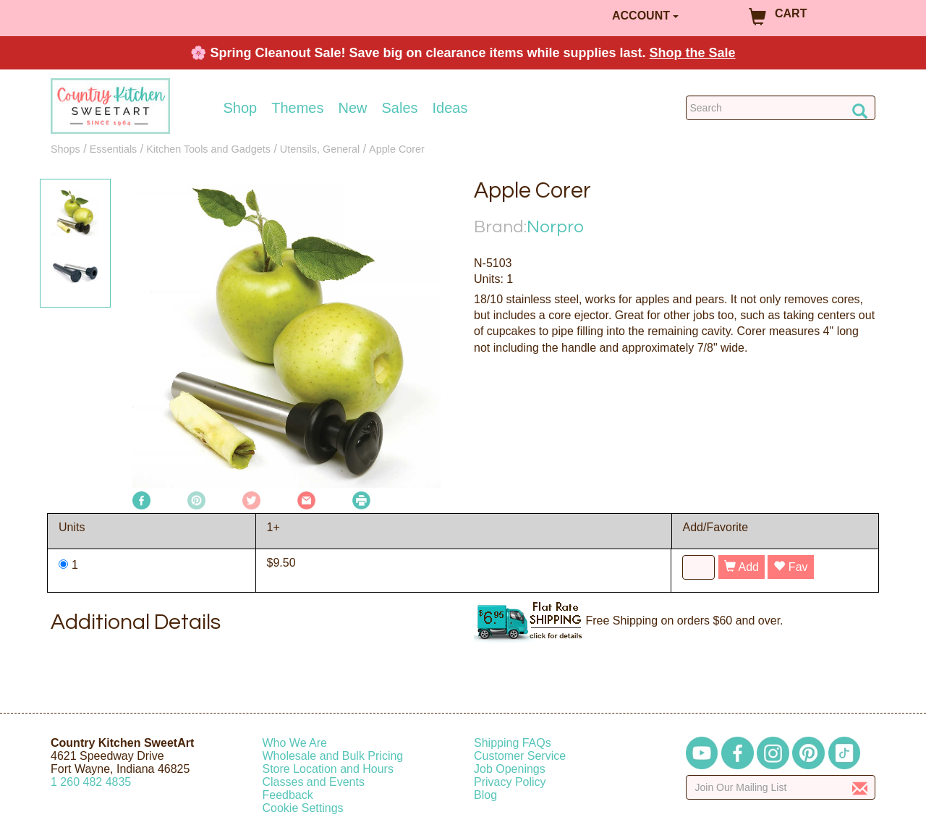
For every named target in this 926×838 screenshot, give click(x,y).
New (352, 108)
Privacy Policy (510, 782)
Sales (400, 108)
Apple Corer (397, 149)
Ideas (450, 108)
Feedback (288, 795)
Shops (65, 149)
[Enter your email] (781, 787)
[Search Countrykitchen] (781, 108)
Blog (485, 795)
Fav (790, 567)
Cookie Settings (303, 808)
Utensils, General (320, 149)
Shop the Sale (693, 53)
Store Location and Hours (328, 769)
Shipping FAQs (512, 743)
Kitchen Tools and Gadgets (208, 149)
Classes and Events (314, 782)
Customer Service (520, 756)
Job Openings (509, 769)
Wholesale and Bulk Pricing (333, 756)
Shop (241, 108)
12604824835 (91, 782)
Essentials (113, 149)
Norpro (555, 227)
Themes (297, 108)
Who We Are (295, 743)
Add (741, 567)
